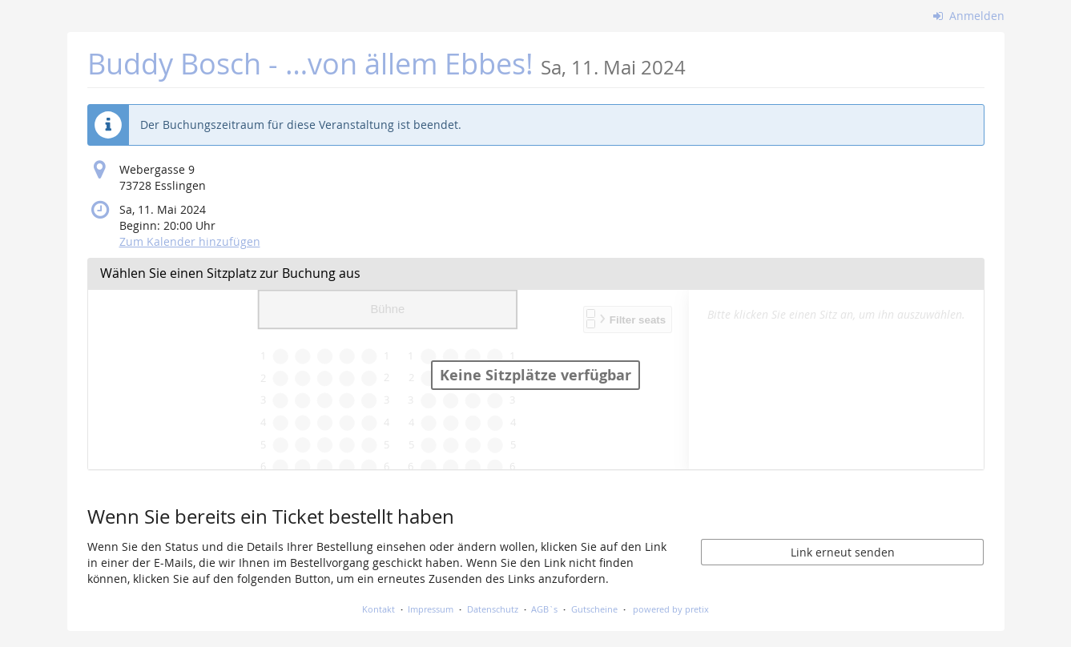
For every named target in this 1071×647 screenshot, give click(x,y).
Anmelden (969, 15)
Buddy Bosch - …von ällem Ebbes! (386, 63)
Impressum (430, 609)
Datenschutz (492, 609)
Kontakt (378, 609)
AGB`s (544, 609)
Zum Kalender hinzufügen (189, 241)
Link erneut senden (843, 552)
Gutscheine (594, 609)
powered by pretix (671, 609)
